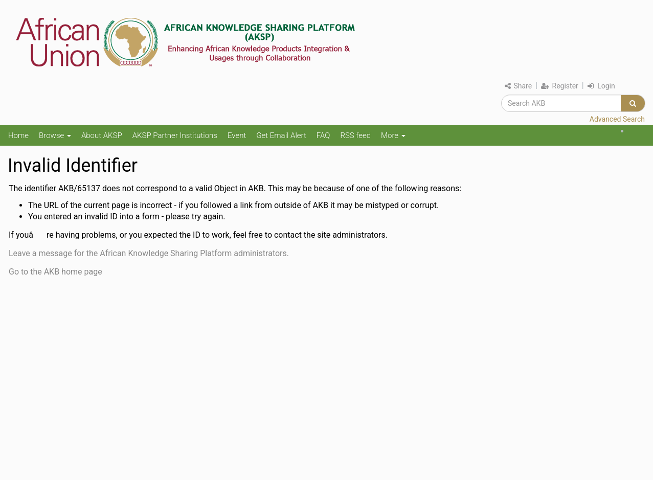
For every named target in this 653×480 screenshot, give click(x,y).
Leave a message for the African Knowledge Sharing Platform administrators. (149, 253)
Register (559, 86)
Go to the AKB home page (55, 272)
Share (518, 86)
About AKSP (101, 135)
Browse (55, 135)
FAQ (323, 135)
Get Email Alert (281, 135)
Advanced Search (617, 119)
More (393, 135)
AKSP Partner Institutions (174, 135)
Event (237, 135)
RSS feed (355, 135)
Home (18, 135)
